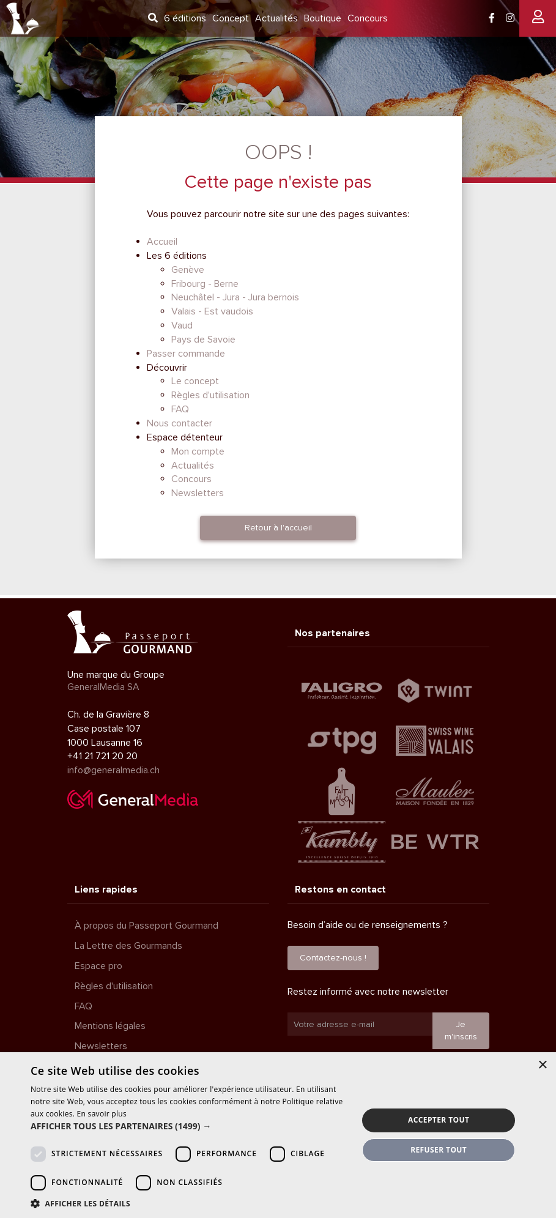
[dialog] (278, 1135)
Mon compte (197, 451)
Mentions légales (110, 1026)
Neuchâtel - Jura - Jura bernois (235, 297)
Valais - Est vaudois (212, 311)
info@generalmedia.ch (113, 770)
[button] (189, 1126)
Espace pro (98, 966)
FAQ (180, 409)
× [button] (542, 1065)
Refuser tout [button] (438, 1150)
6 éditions (185, 18)
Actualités (276, 18)
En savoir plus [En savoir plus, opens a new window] (102, 1113)
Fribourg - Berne (205, 284)
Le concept (195, 381)
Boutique (322, 18)
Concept (230, 18)
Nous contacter (179, 423)
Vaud (182, 325)
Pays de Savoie (203, 339)
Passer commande (186, 353)
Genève (187, 270)
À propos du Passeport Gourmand (146, 925)
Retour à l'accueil (278, 527)
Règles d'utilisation (210, 395)
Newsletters (197, 493)
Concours (367, 18)
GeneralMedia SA (103, 687)
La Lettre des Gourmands (128, 946)
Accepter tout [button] (438, 1120)
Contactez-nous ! (333, 957)
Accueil (162, 242)
